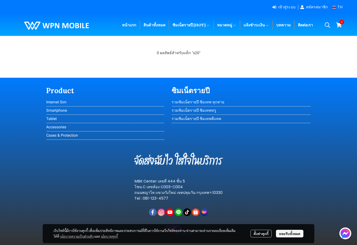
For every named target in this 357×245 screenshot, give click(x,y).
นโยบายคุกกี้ (109, 236)
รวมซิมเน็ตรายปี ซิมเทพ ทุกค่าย (198, 102)
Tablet (51, 118)
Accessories (56, 127)
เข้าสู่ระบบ (284, 7)
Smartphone (56, 110)
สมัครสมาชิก (314, 7)
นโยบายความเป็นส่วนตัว (77, 236)
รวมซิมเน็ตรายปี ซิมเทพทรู (194, 110)
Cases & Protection (62, 135)
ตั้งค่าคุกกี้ (261, 233)
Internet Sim (56, 102)
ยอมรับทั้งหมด (289, 233)
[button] (337, 7)
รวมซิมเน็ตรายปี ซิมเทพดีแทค (196, 118)
